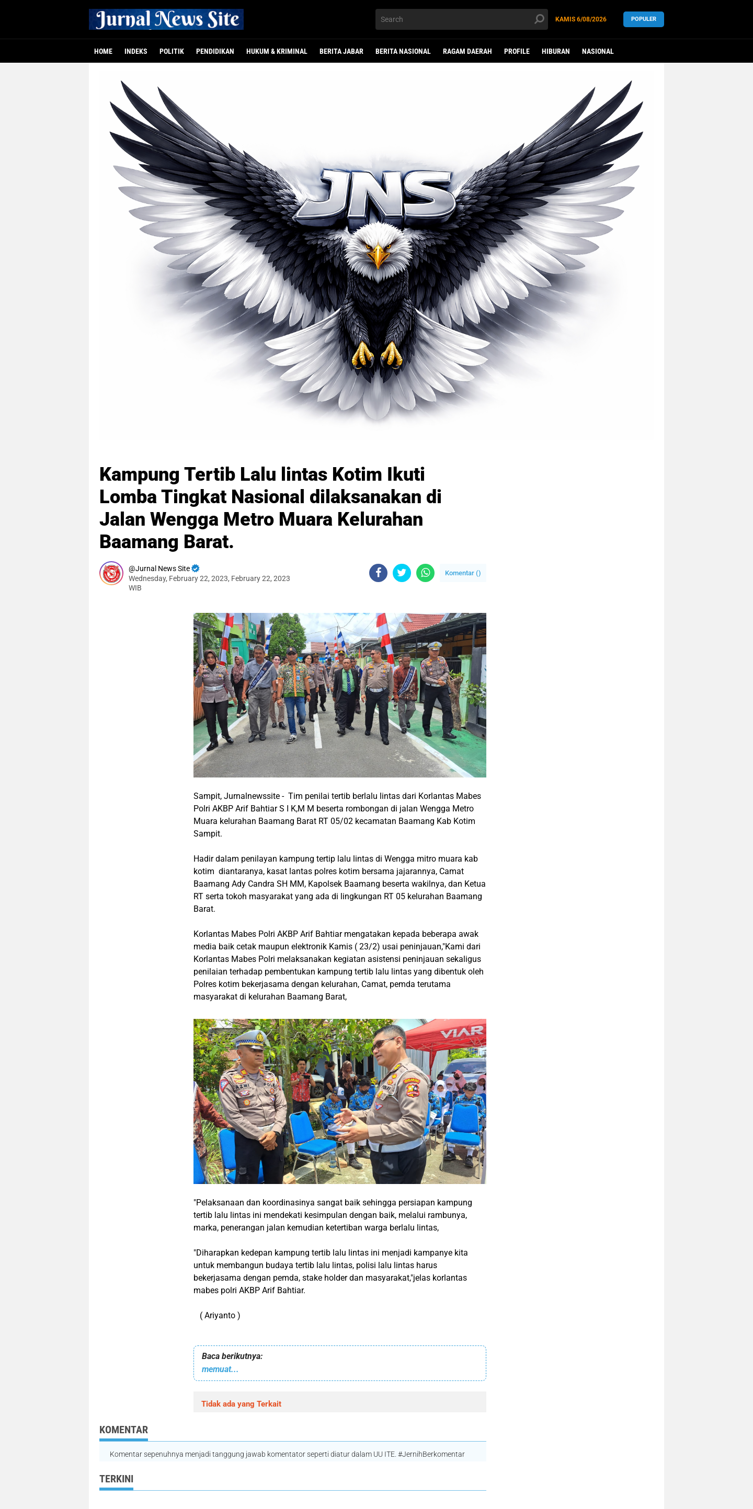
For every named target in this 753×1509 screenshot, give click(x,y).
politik (171, 51)
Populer (643, 19)
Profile (517, 51)
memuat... (220, 1369)
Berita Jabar (341, 51)
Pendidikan (215, 51)
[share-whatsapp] (425, 573)
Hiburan (556, 51)
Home (103, 51)
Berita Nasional (403, 51)
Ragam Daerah (467, 51)
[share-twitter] (402, 573)
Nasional (598, 51)
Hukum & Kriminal (276, 51)
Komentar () (463, 573)
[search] (461, 19)
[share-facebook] (378, 573)
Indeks (135, 51)
